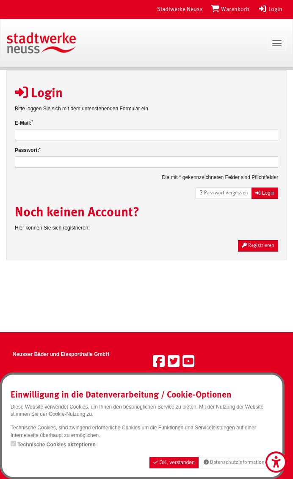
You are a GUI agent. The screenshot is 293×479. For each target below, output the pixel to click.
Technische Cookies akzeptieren (56, 445)
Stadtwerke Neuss (180, 9)
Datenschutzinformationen (237, 462)
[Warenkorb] (230, 9)
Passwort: (28, 150)
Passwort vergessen (223, 193)
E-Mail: (24, 123)
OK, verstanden (174, 462)
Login (270, 9)
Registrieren (258, 245)
